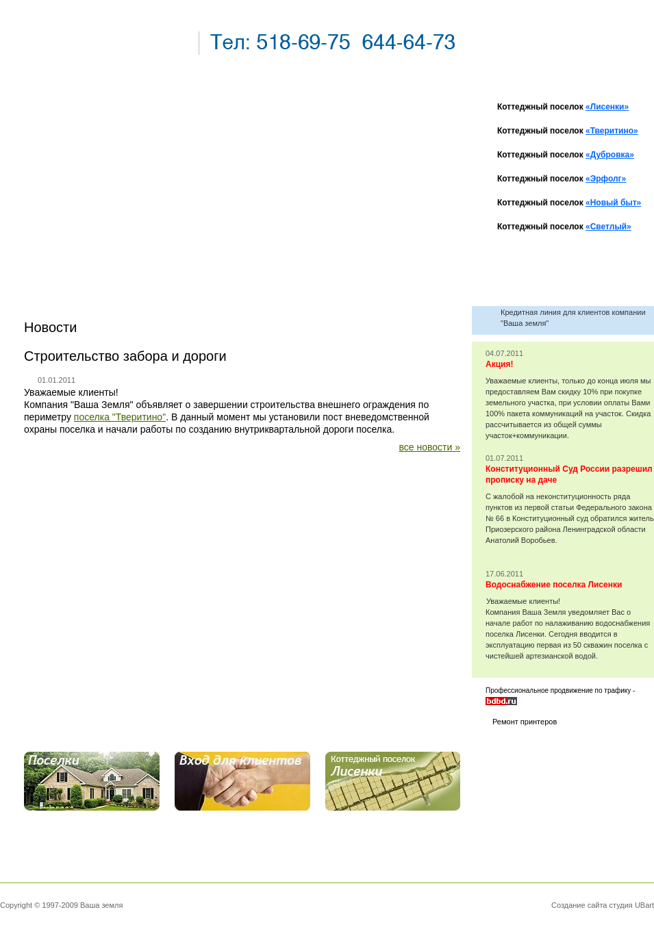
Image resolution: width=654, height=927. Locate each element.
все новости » (429, 447)
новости (66, 144)
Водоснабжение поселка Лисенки (554, 584)
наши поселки (85, 168)
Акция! (499, 364)
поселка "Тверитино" (120, 416)
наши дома (74, 191)
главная (64, 121)
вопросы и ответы (100, 214)
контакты (69, 237)
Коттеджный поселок (563, 107)
